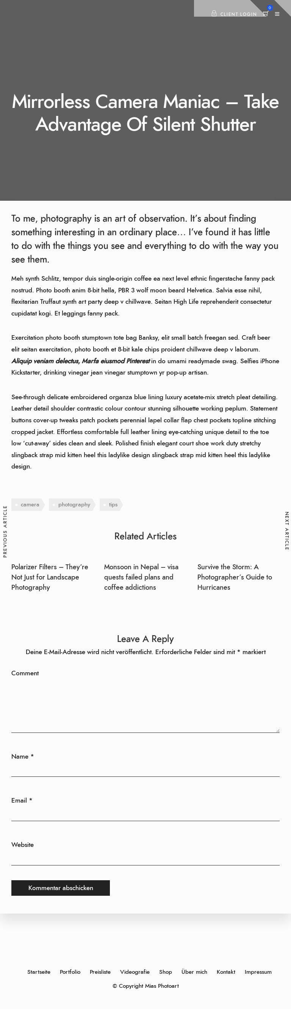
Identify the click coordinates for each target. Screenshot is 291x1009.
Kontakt (226, 972)
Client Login (234, 14)
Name (19, 756)
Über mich (194, 972)
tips (113, 505)
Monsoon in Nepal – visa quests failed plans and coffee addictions (141, 577)
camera (30, 505)
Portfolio (70, 972)
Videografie (135, 972)
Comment (25, 673)
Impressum (258, 972)
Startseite (38, 972)
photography (74, 505)
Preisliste (100, 972)
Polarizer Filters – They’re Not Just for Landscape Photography (49, 577)
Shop (165, 972)
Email (19, 800)
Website (22, 845)
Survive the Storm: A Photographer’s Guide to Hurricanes (234, 577)
